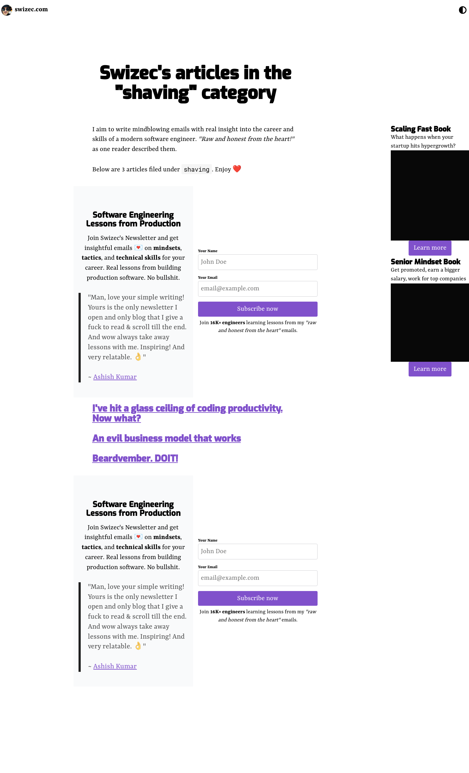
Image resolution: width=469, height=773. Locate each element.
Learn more (430, 248)
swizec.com (31, 9)
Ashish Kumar (115, 377)
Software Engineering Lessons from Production (133, 219)
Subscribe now (257, 309)
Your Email (207, 278)
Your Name (207, 251)
